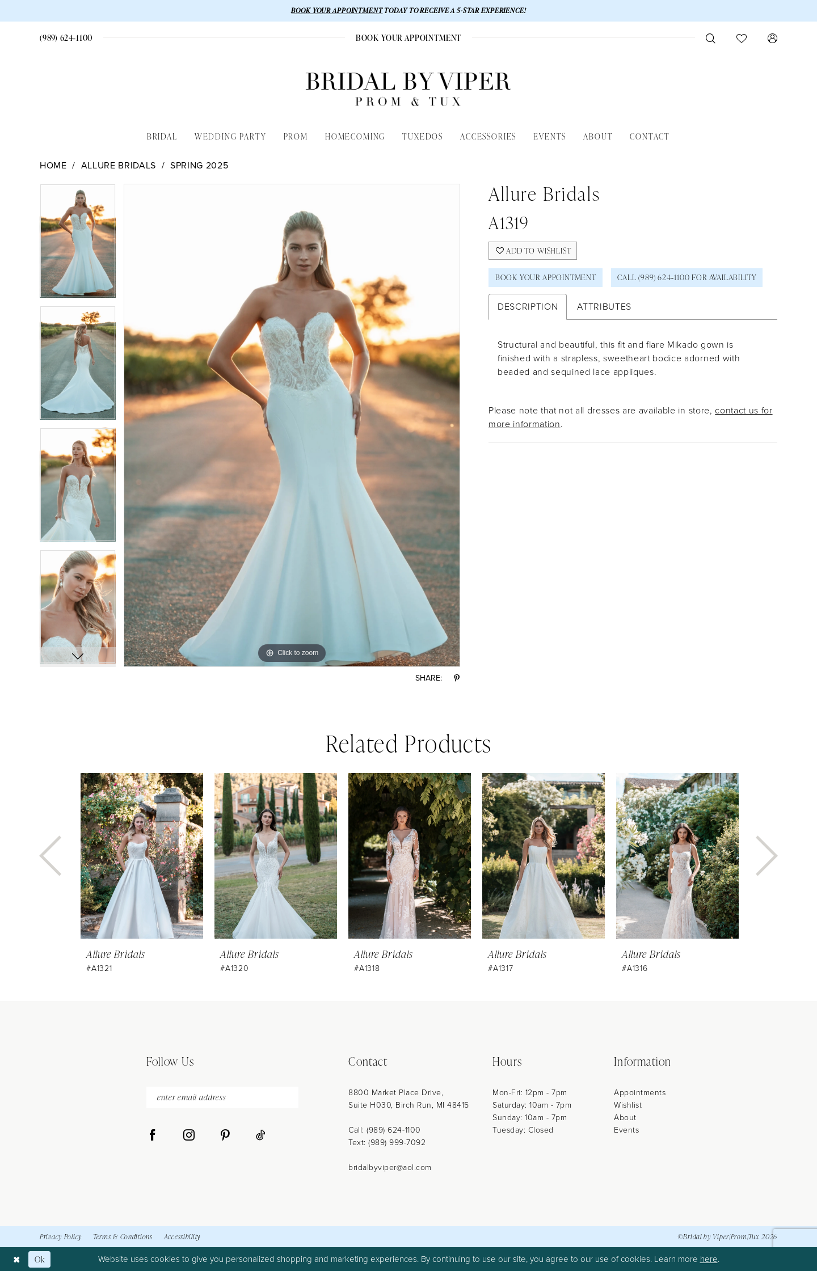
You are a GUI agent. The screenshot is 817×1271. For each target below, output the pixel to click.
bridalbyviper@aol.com (390, 1167)
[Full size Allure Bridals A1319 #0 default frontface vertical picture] (292, 425)
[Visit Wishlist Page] (741, 38)
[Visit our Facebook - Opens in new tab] (152, 1136)
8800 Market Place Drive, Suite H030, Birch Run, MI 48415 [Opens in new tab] (408, 1099)
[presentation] (142, 856)
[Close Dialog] (17, 1259)
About (625, 1118)
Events (626, 1130)
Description (528, 307)
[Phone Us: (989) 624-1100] (66, 38)
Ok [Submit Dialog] (40, 1259)
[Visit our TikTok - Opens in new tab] (260, 1136)
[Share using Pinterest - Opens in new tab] (456, 678)
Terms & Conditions (123, 1237)
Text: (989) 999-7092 (387, 1142)
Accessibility (182, 1237)
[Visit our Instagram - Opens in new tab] (189, 1136)
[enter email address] (222, 1098)
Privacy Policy (61, 1237)
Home (53, 165)
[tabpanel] (78, 245)
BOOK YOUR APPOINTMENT (336, 10)
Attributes (604, 307)
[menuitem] (66, 38)
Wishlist (628, 1105)
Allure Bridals (118, 165)
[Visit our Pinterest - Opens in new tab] (225, 1136)
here (709, 1259)
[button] (772, 38)
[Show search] (710, 38)
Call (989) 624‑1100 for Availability (690, 278)
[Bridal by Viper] (408, 89)
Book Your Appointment (546, 278)
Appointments (640, 1093)
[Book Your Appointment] (408, 38)
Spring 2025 (199, 165)
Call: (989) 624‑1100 (384, 1130)
